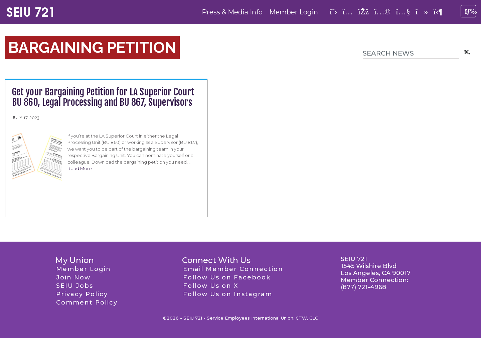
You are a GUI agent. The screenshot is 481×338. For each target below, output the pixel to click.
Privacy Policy (82, 294)
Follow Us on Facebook (227, 277)
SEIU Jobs (74, 285)
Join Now (73, 277)
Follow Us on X (210, 285)
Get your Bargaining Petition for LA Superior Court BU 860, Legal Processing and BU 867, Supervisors (103, 97)
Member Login (293, 12)
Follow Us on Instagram (227, 294)
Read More (79, 168)
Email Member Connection (233, 269)
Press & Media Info (232, 12)
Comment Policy (87, 302)
